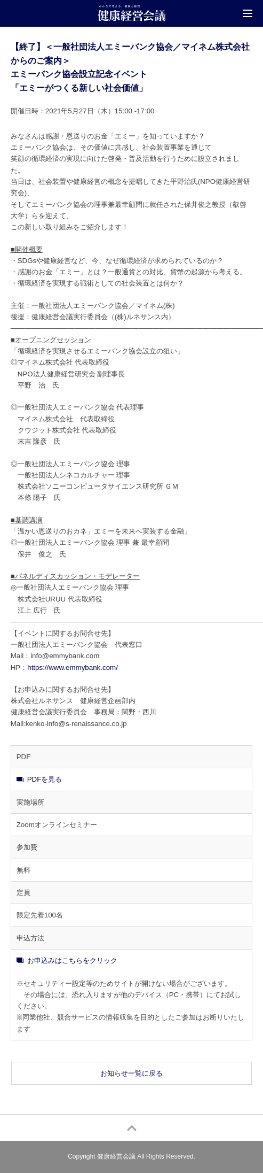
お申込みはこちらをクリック (72, 960)
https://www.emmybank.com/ (72, 667)
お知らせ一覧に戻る (131, 1073)
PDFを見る (44, 779)
